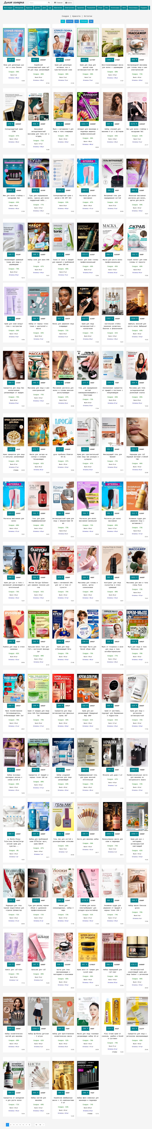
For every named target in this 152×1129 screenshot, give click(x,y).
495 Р (35, 383)
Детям (37, 8)
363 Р (60, 1029)
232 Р (109, 642)
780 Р (60, 513)
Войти (68, 3)
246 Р (85, 642)
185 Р (85, 834)
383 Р (109, 577)
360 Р (11, 383)
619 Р (85, 319)
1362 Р (110, 319)
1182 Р (60, 190)
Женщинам (19, 8)
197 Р (35, 964)
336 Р (60, 900)
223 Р (11, 513)
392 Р (85, 770)
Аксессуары (115, 8)
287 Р (11, 60)
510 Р (134, 706)
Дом (44, 8)
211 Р (134, 449)
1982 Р (134, 770)
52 (36, 1124)
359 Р (35, 60)
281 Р (109, 513)
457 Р (84, 964)
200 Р (11, 834)
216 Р (134, 642)
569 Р (109, 706)
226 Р (36, 900)
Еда (50, 8)
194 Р (85, 577)
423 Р (11, 770)
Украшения (91, 8)
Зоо (106, 8)
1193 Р (60, 770)
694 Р (35, 1093)
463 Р (84, 60)
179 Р (110, 1029)
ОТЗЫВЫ (16, 470)
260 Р (110, 770)
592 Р (11, 1029)
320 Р (134, 383)
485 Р (11, 1093)
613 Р (35, 190)
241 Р (35, 513)
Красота (29, 8)
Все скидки (8, 8)
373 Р (85, 254)
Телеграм (84, 21)
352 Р (134, 1029)
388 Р (35, 254)
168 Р (60, 834)
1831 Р (134, 577)
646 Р (59, 964)
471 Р (35, 449)
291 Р (109, 449)
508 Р (109, 964)
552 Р (59, 383)
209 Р (60, 642)
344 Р (60, 706)
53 (40, 1124)
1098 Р (134, 834)
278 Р (110, 383)
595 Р (11, 254)
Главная (58, 3)
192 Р (85, 706)
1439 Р (35, 1029)
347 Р (109, 124)
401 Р (59, 124)
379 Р (59, 449)
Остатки (69, 21)
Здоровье (80, 8)
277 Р (60, 254)
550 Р (134, 900)
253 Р (11, 900)
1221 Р (84, 124)
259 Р (85, 190)
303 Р (11, 319)
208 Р (11, 706)
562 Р (60, 319)
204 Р (85, 513)
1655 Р (110, 834)
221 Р (11, 964)
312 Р (134, 254)
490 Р (11, 577)
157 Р (35, 834)
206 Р (85, 1093)
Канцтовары (133, 8)
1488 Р (110, 60)
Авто (124, 8)
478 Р (60, 577)
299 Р (85, 1029)
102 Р (35, 642)
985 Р (134, 190)
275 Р (10, 124)
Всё (63, 21)
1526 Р (134, 319)
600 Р (109, 254)
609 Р (35, 770)
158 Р (110, 190)
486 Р (59, 60)
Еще (91, 21)
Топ (77, 21)
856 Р (134, 60)
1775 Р (85, 900)
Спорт (100, 8)
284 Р (35, 319)
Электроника (69, 8)
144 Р (11, 449)
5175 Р (134, 124)
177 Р (85, 383)
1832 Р (11, 190)
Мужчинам (58, 8)
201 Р (11, 642)
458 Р (85, 449)
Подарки (144, 8)
